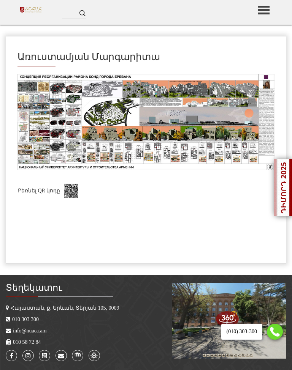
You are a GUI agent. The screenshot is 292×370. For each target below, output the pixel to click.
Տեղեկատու (34, 288)
